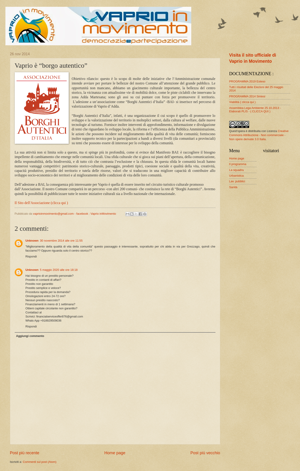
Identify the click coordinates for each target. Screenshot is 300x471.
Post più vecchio (205, 453)
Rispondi (31, 256)
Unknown (32, 240)
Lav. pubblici (237, 181)
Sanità (233, 187)
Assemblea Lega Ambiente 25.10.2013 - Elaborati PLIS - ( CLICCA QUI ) (255, 109)
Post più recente (24, 453)
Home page (114, 453)
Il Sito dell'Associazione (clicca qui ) (41, 203)
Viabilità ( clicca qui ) (242, 102)
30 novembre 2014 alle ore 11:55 (61, 240)
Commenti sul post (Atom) (40, 462)
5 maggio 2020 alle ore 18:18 (59, 270)
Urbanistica (236, 175)
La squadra (236, 170)
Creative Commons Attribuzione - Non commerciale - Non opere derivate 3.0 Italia (259, 135)
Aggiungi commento (30, 336)
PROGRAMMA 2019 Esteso (247, 81)
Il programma (237, 164)
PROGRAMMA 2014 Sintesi (247, 96)
